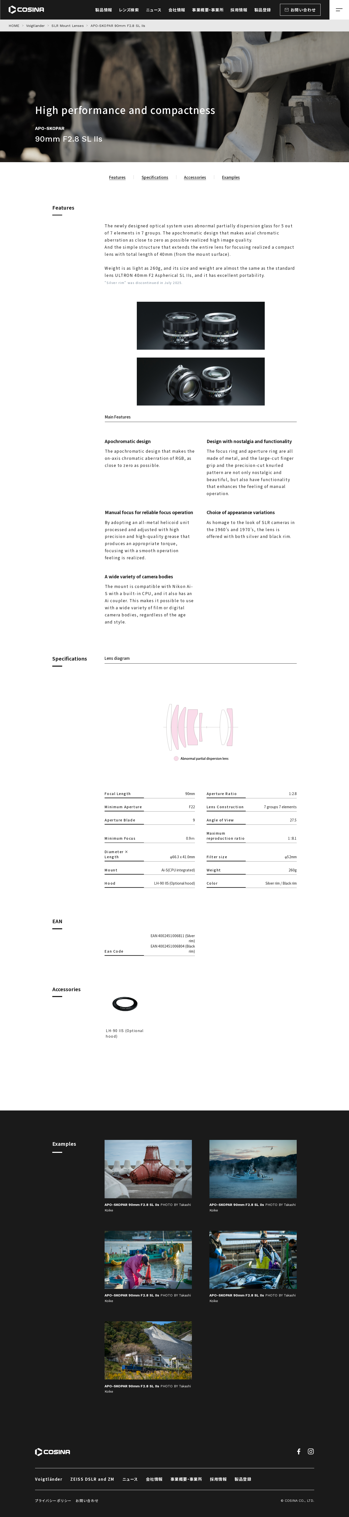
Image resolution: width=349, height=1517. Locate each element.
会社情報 (154, 1479)
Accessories (195, 177)
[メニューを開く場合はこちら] (339, 10)
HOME (14, 26)
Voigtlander (35, 26)
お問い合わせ (87, 1500)
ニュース (130, 1479)
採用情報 (218, 1479)
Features (117, 177)
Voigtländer (49, 1479)
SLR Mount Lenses (68, 26)
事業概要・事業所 (186, 1479)
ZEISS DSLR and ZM (92, 1479)
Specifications (155, 177)
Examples (231, 177)
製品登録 (243, 1479)
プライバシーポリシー (53, 1500)
